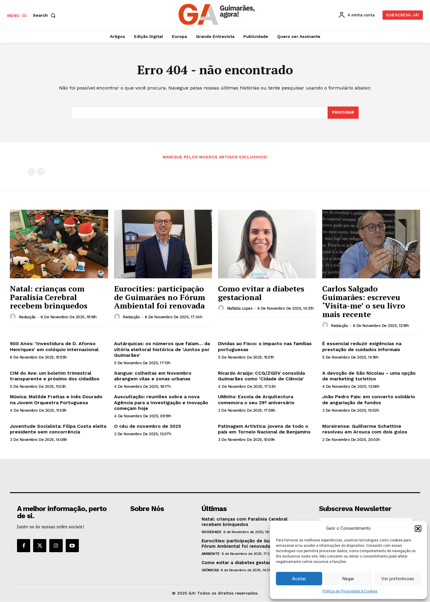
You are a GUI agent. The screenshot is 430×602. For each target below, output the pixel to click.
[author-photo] (14, 317)
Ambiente (211, 554)
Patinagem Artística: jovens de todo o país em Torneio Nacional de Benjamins (264, 429)
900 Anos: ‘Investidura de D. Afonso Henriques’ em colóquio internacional (54, 346)
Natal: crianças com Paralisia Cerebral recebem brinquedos (48, 297)
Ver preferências (397, 578)
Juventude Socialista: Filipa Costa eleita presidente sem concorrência (58, 429)
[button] (418, 529)
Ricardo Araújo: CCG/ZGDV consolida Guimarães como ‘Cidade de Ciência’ (261, 376)
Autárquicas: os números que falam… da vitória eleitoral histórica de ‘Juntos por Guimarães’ (162, 349)
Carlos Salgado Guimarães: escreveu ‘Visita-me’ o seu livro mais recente (363, 301)
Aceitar (299, 578)
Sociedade (212, 532)
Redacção (27, 317)
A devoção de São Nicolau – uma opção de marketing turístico (369, 376)
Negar (348, 578)
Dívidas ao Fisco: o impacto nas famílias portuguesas (265, 346)
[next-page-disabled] (41, 172)
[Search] (343, 112)
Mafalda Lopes (240, 308)
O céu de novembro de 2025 (147, 426)
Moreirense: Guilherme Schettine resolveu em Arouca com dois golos (364, 429)
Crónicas (210, 570)
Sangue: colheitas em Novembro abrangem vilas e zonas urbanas (152, 376)
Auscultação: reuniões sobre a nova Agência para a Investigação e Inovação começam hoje (161, 402)
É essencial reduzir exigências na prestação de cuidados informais (361, 346)
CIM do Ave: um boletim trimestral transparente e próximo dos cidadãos (54, 376)
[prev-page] (31, 172)
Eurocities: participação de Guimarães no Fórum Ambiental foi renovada (159, 297)
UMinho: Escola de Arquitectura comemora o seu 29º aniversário (256, 399)
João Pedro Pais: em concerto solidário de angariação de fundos (368, 399)
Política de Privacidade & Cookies (349, 591)
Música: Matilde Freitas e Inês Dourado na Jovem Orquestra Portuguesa (56, 399)
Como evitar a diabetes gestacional (261, 292)
